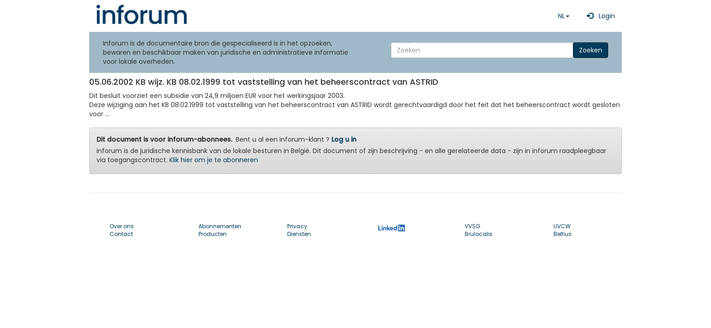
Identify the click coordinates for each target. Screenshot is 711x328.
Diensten (299, 234)
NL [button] (563, 15)
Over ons (122, 226)
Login (599, 15)
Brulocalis (479, 234)
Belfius (563, 234)
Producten (212, 234)
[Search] (482, 50)
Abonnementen (219, 226)
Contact (121, 234)
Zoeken (590, 50)
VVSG (472, 226)
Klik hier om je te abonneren (213, 159)
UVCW (562, 226)
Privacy (297, 226)
